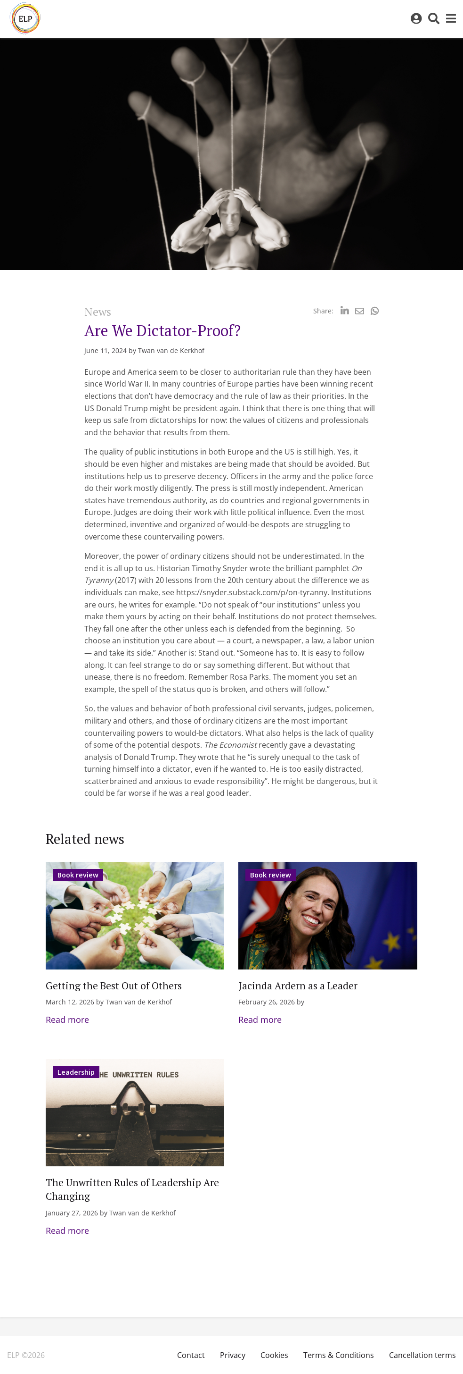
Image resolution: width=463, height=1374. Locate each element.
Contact (191, 1355)
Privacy (232, 1355)
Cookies (274, 1355)
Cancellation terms (422, 1355)
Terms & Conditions (338, 1355)
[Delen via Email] (359, 310)
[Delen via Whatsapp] (375, 310)
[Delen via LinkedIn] (345, 310)
